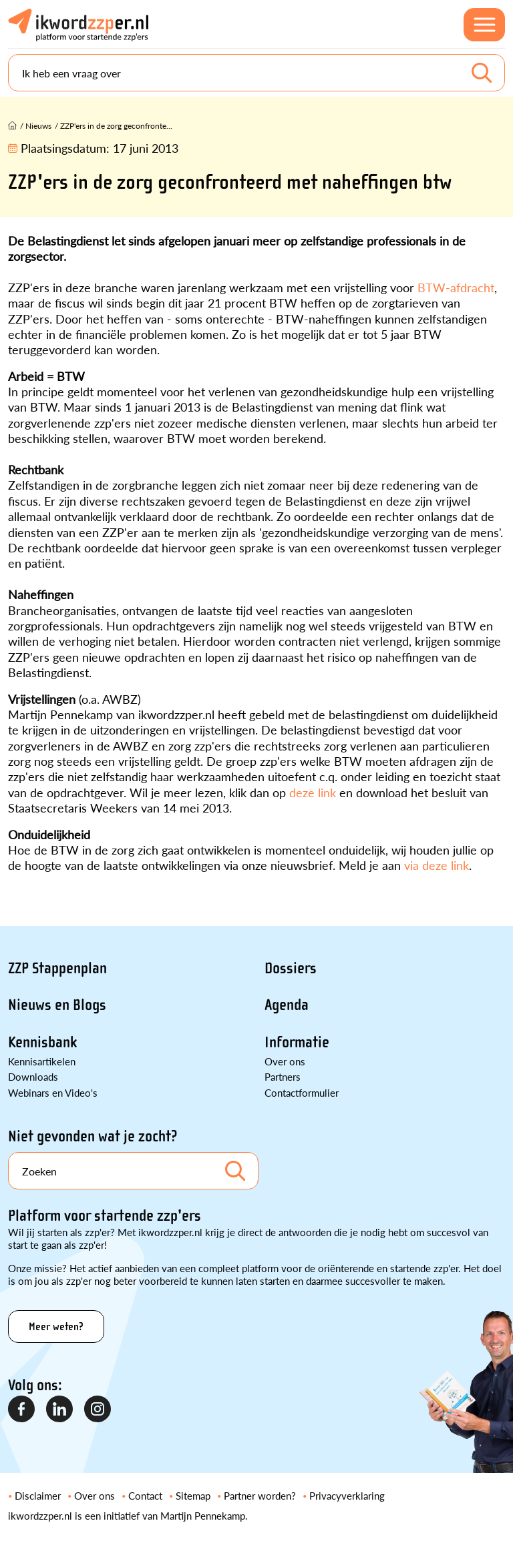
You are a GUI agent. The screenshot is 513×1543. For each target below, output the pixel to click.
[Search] (256, 72)
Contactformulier (302, 1092)
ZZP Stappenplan (57, 968)
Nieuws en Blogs (57, 1005)
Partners (283, 1076)
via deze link (436, 865)
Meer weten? (56, 1326)
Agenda (287, 1005)
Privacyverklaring (347, 1495)
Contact (145, 1495)
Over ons (285, 1061)
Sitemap (193, 1495)
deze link (312, 792)
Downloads (33, 1076)
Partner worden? (260, 1495)
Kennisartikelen (41, 1061)
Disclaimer (38, 1495)
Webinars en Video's (53, 1092)
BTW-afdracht (454, 287)
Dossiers (291, 968)
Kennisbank (42, 1042)
